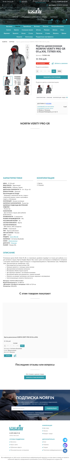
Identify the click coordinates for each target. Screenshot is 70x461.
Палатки (45, 26)
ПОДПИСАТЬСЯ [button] (52, 408)
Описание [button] (49, 97)
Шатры (55, 30)
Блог (44, 441)
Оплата (45, 430)
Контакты (54, 17)
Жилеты (56, 33)
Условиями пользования (33, 414)
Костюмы (9, 26)
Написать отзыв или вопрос (35, 377)
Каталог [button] (15, 17)
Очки (62, 30)
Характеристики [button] (40, 97)
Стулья (47, 33)
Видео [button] (64, 97)
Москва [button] (48, 103)
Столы (31, 33)
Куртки (17, 26)
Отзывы (44, 17)
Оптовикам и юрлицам (30, 17)
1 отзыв (15, 343)
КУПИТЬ (8, 355)
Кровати (15, 33)
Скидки (45, 447)
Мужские (14, 243)
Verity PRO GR (14, 237)
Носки (23, 33)
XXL (17, 345)
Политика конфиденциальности (52, 450)
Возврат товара (47, 433)
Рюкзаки (46, 30)
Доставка (46, 428)
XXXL (59, 71)
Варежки (7, 33)
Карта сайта (14, 444)
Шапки (64, 33)
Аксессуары (29, 37)
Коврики (19, 37)
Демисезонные (13, 241)
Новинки (46, 444)
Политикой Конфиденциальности (44, 412)
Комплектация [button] (57, 97)
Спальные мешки (27, 30)
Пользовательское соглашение (20, 450)
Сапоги (8, 30)
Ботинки (37, 26)
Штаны (38, 30)
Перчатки (39, 33)
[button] (41, 2)
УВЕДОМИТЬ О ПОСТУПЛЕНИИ (51, 77)
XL (49, 71)
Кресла (16, 30)
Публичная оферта (16, 447)
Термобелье (27, 26)
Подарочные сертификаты (44, 37)
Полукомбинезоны (57, 26)
